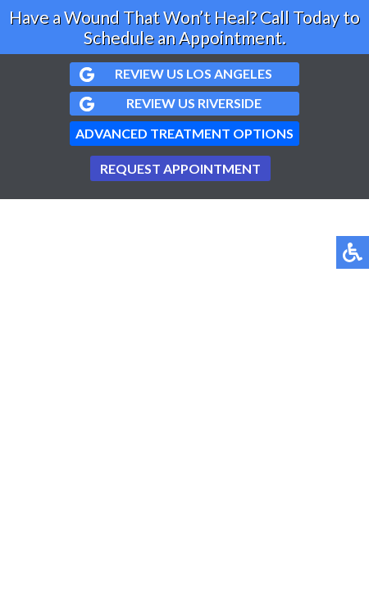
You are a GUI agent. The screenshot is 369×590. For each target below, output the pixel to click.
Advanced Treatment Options (184, 133)
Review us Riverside (194, 103)
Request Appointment (180, 168)
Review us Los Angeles (193, 73)
